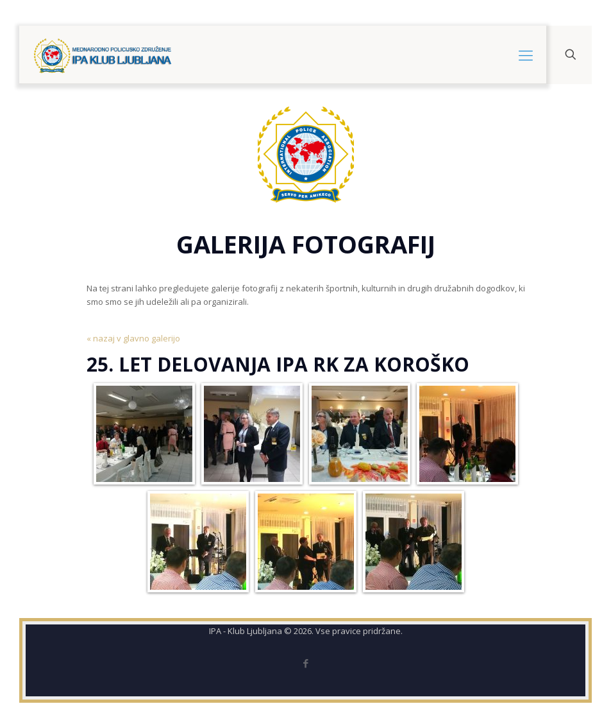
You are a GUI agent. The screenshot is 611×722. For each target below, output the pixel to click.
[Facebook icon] (305, 663)
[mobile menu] (526, 54)
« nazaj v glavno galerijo (133, 338)
